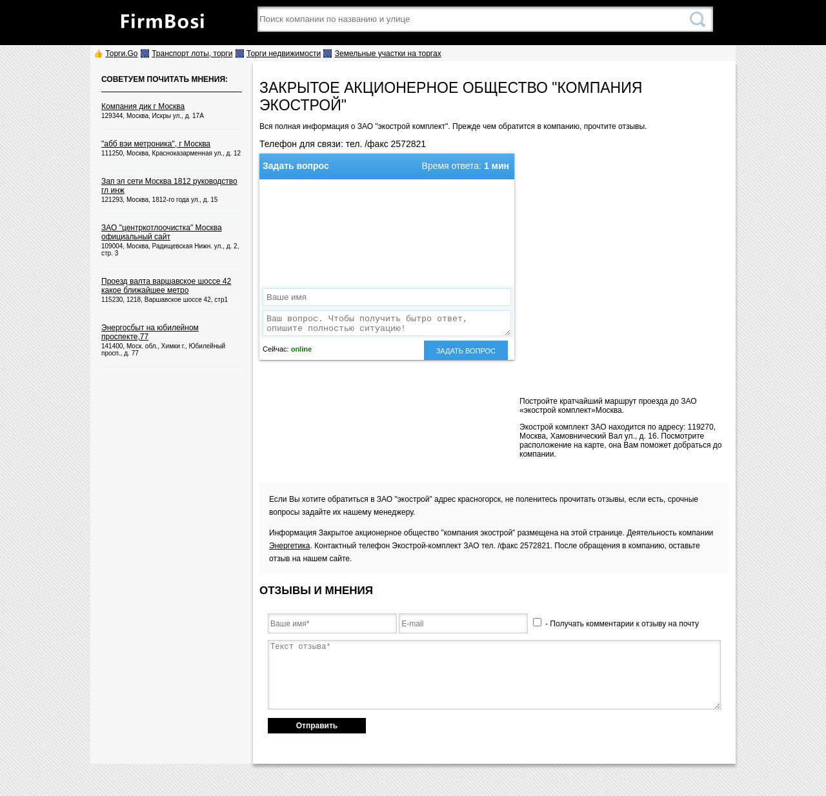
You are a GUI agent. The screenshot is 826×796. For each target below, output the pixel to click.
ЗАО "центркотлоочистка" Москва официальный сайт (161, 232)
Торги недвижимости (284, 53)
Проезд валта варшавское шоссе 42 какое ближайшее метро (166, 286)
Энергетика (289, 545)
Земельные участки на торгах (388, 53)
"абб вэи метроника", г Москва (155, 143)
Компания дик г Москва (143, 106)
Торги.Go (121, 53)
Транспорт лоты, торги (192, 53)
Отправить (316, 725)
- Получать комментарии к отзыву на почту (616, 623)
